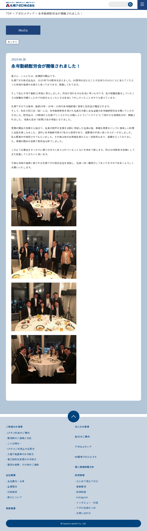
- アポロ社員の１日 (85, 507)
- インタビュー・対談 (86, 502)
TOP (9, 13)
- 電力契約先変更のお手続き (21, 459)
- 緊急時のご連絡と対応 (19, 438)
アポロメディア (25, 13)
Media (23, 30)
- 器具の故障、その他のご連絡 (22, 464)
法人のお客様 (82, 426)
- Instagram (81, 497)
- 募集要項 (80, 486)
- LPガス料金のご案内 (18, 432)
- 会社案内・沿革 (15, 481)
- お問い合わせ (83, 513)
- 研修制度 (80, 491)
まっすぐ (12, 41)
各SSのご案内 (82, 436)
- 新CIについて (14, 497)
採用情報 (79, 475)
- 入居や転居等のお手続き (20, 454)
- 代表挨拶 (11, 491)
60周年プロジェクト (86, 456)
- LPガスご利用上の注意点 (20, 448)
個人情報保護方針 (84, 466)
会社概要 (11, 475)
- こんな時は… (14, 443)
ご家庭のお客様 (14, 426)
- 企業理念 (11, 486)
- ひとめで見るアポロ (86, 481)
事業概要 (11, 508)
